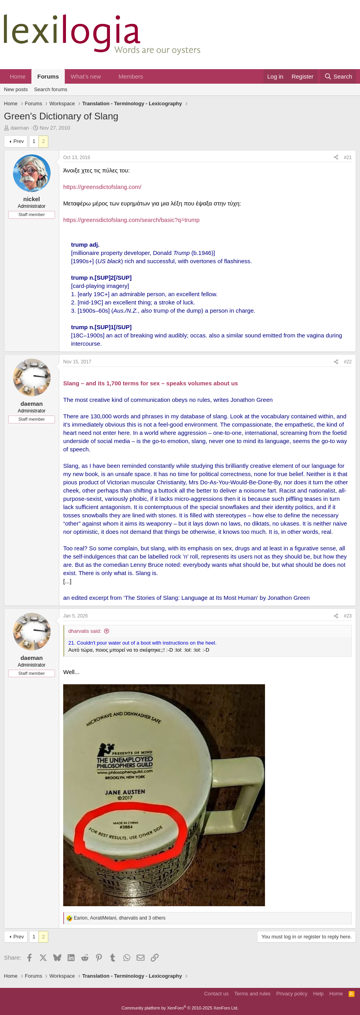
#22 (348, 362)
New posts (16, 89)
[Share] (336, 157)
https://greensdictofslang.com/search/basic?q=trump (131, 219)
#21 (348, 157)
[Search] (338, 76)
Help (318, 994)
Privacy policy (291, 994)
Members (131, 76)
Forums (48, 76)
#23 (348, 616)
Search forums (51, 89)
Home (18, 76)
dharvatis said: (84, 631)
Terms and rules (252, 994)
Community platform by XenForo (180, 1008)
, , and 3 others (120, 918)
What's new (86, 76)
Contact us (216, 994)
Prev (18, 141)
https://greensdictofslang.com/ (102, 186)
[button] (107, 76)
